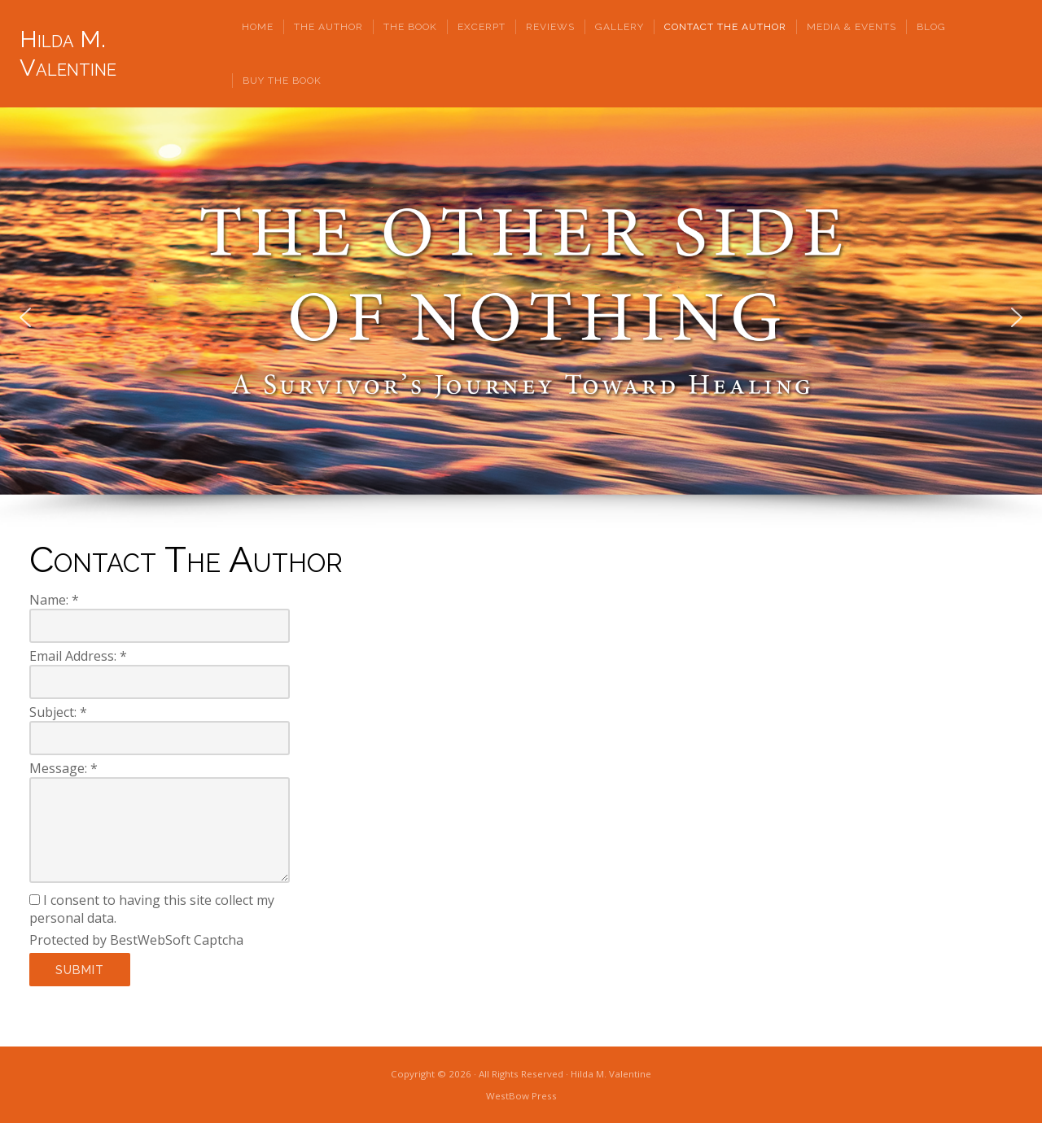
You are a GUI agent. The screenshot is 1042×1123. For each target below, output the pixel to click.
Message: (63, 768)
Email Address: (78, 656)
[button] (25, 317)
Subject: (58, 712)
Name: (54, 600)
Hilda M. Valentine (68, 53)
